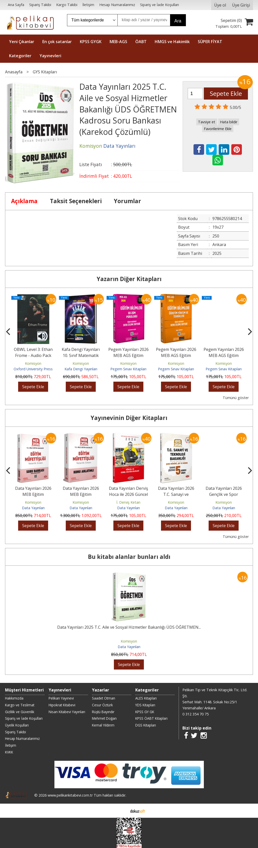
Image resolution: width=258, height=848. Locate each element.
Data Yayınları (33, 507)
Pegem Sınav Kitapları (128, 369)
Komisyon (33, 363)
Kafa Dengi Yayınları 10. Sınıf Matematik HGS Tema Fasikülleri (81, 355)
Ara (177, 20)
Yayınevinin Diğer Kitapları (129, 418)
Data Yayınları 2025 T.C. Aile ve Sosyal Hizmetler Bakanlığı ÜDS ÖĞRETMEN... (129, 627)
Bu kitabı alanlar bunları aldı (129, 557)
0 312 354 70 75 (195, 714)
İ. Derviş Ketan (128, 502)
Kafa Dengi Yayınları (80, 369)
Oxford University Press (33, 369)
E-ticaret (121, 810)
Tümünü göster (236, 397)
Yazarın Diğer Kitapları (129, 279)
